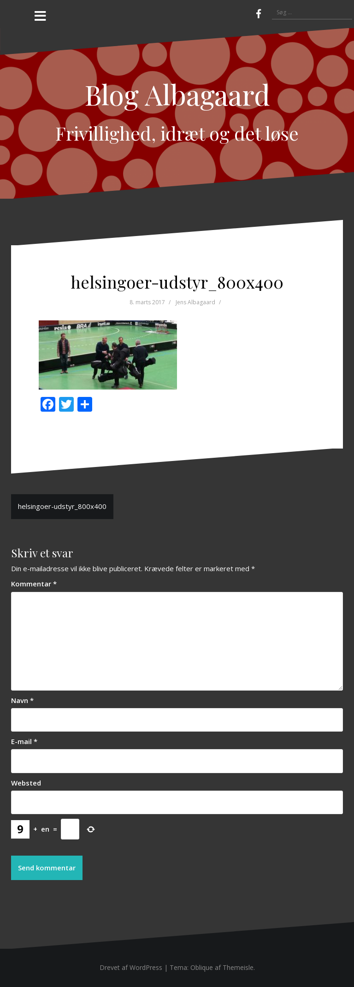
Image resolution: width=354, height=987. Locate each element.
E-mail (24, 741)
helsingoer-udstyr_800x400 (62, 506)
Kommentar (34, 583)
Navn (22, 700)
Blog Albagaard (177, 94)
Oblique (201, 967)
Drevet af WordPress (131, 967)
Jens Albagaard (195, 302)
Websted (26, 782)
